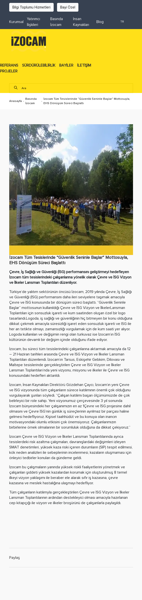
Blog (100, 22)
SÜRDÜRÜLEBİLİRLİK (38, 65)
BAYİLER (66, 65)
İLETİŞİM (84, 65)
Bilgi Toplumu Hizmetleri (31, 7)
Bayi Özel (67, 7)
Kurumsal (16, 22)
